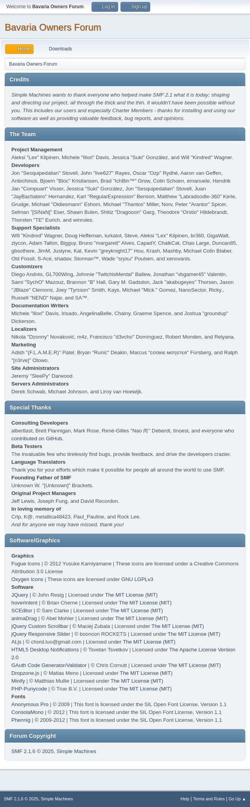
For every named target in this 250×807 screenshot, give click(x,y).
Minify (18, 681)
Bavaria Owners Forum (53, 27)
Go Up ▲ (237, 798)
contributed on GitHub (36, 438)
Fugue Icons (25, 564)
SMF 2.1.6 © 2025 (32, 751)
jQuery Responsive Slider (40, 634)
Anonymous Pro (30, 704)
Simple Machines (76, 751)
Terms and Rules (209, 798)
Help (185, 798)
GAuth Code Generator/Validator (48, 665)
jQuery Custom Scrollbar (39, 626)
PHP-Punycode (29, 689)
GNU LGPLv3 (137, 579)
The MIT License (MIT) (131, 595)
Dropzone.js (25, 673)
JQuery (19, 595)
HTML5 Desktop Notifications (45, 650)
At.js (16, 642)
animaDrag (24, 618)
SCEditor (21, 610)
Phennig (21, 720)
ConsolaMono (27, 712)
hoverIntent (24, 603)
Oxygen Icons (27, 579)
